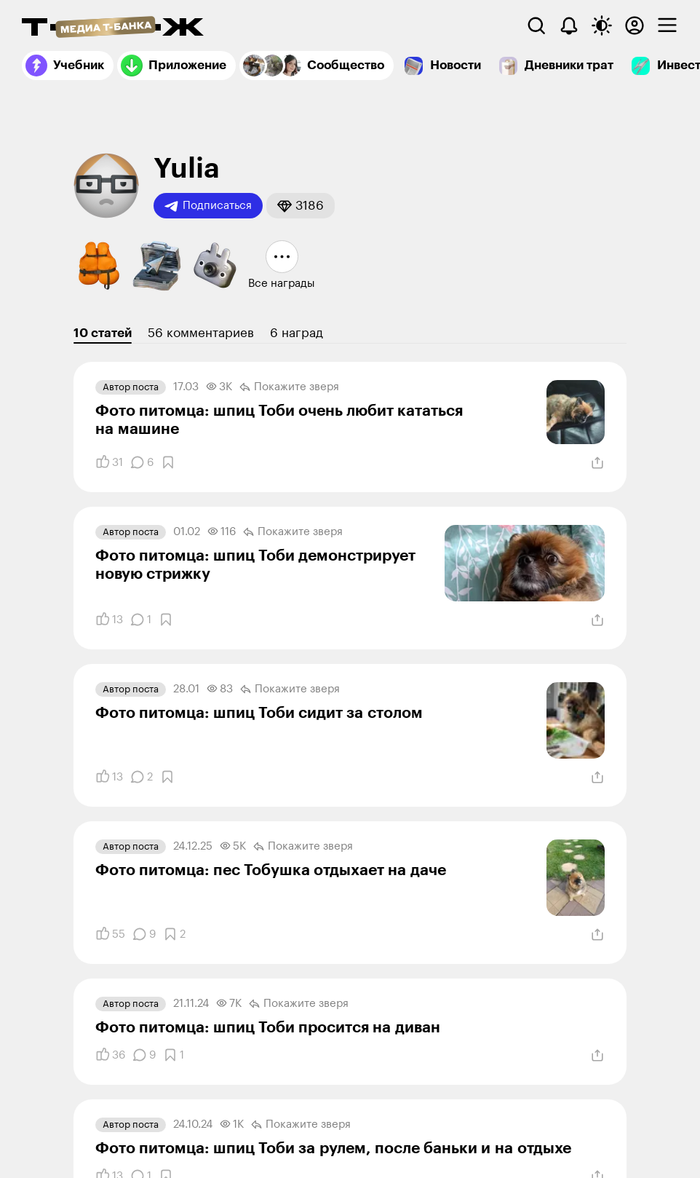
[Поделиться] (597, 463)
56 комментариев (201, 333)
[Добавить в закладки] (168, 462)
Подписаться (208, 206)
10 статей (102, 333)
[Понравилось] (109, 462)
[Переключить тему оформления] (602, 25)
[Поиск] (536, 25)
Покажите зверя (289, 387)
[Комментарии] (142, 462)
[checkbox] (667, 25)
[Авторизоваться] (634, 25)
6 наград (296, 333)
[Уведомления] (569, 25)
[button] (300, 205)
